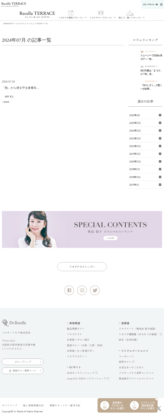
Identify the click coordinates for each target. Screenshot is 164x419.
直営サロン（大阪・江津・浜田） (85, 345)
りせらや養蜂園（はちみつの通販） (139, 334)
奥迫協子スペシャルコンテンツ (136, 378)
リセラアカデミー (77, 356)
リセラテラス (74, 334)
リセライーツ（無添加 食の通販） (138, 328)
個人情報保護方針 (33, 405)
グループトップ (23, 361)
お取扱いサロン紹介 (78, 339)
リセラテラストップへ (82, 267)
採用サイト (125, 361)
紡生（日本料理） (129, 339)
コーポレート (126, 356)
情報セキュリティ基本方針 (65, 405)
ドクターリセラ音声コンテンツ (136, 372)
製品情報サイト (75, 328)
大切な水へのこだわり (131, 367)
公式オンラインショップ (80, 372)
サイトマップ (9, 405)
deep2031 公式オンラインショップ (86, 378)
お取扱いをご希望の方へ (80, 350)
